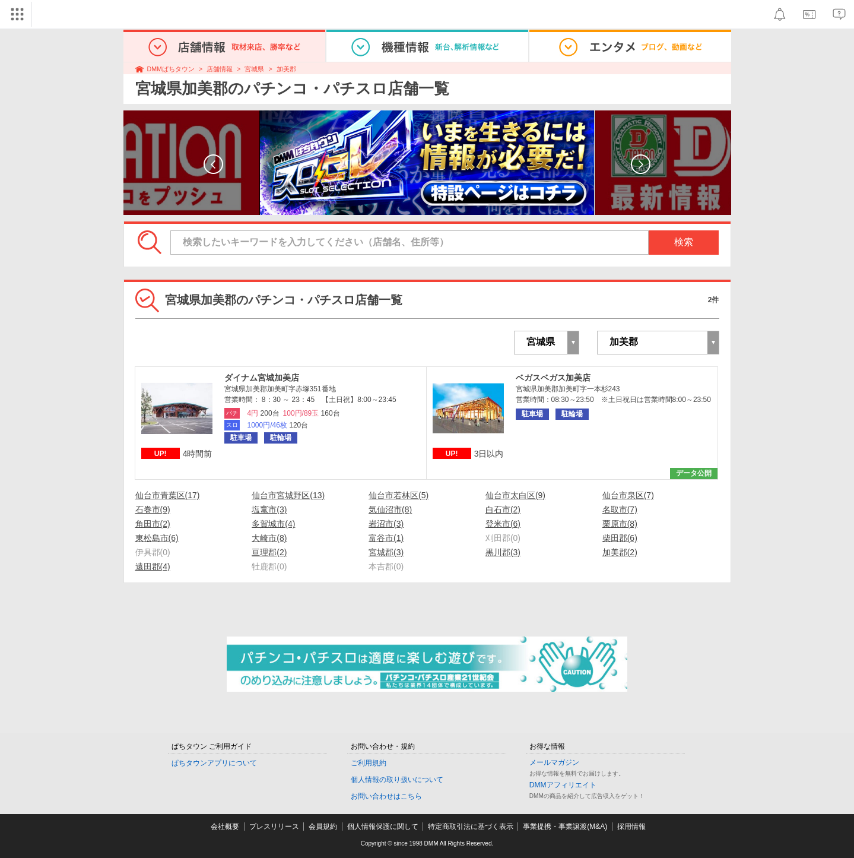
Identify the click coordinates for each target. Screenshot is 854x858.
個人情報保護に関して (382, 826)
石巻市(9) (152, 509)
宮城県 (254, 68)
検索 (683, 242)
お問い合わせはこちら (386, 796)
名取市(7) (619, 509)
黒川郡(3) (502, 552)
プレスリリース (274, 826)
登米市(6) (502, 524)
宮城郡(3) (386, 552)
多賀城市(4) (273, 524)
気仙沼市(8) (390, 509)
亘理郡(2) (269, 552)
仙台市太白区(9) (515, 495)
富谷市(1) (386, 538)
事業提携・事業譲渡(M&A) (565, 826)
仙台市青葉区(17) (167, 495)
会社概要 (225, 826)
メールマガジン (554, 762)
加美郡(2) (619, 552)
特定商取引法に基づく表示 (470, 826)
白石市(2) (502, 509)
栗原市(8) (619, 524)
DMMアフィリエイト (562, 785)
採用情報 (631, 826)
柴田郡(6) (619, 538)
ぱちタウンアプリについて (214, 763)
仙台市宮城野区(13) (288, 495)
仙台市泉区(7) (628, 495)
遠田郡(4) (152, 566)
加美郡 (286, 68)
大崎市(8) (269, 538)
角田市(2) (152, 524)
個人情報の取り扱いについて (397, 779)
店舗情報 (220, 68)
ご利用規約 (368, 763)
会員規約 (323, 826)
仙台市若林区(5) (398, 495)
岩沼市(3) (386, 524)
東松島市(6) (157, 538)
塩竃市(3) (269, 509)
